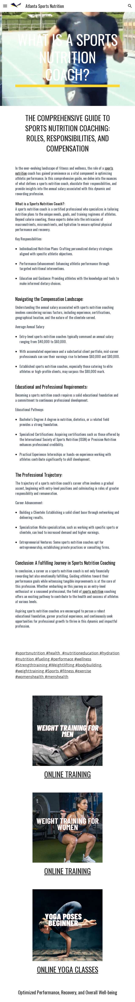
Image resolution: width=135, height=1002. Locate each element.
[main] (67, 59)
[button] (5, 6)
